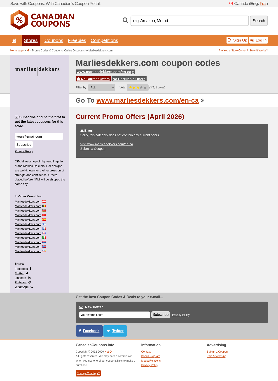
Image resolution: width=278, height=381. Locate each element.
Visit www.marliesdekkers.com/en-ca (106, 144)
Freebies (77, 40)
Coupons (53, 40)
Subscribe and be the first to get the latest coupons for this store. (40, 121)
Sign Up (237, 40)
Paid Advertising (216, 356)
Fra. (263, 3)
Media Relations (151, 360)
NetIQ (108, 351)
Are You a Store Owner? (233, 50)
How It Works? (259, 50)
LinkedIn (20, 277)
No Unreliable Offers (129, 79)
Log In (258, 40)
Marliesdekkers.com (28, 201)
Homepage (17, 50)
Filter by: (81, 87)
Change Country (88, 373)
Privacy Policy (24, 151)
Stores (30, 40)
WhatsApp (22, 287)
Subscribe (24, 144)
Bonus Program (150, 356)
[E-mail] (114, 315)
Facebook (21, 268)
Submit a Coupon (92, 148)
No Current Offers (93, 79)
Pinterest (21, 282)
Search (259, 20)
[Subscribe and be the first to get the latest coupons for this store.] (39, 136)
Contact (146, 351)
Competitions (104, 40)
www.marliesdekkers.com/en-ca (105, 72)
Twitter (19, 273)
